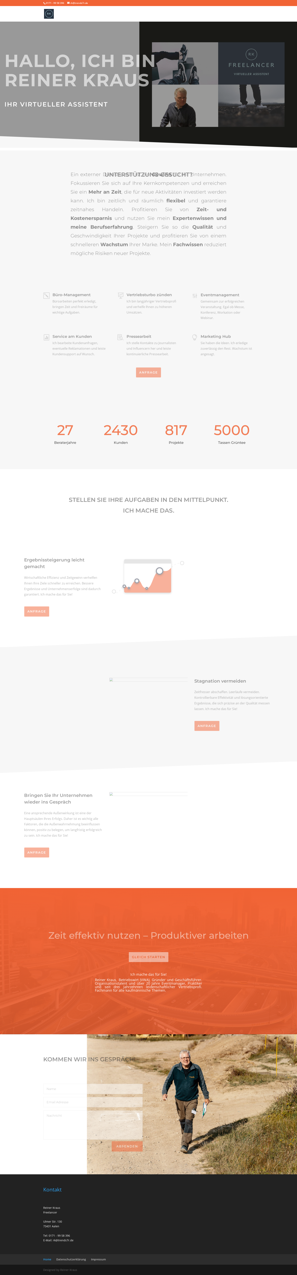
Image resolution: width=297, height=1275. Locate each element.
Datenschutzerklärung (71, 1259)
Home (47, 1259)
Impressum (98, 1259)
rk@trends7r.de (63, 1240)
